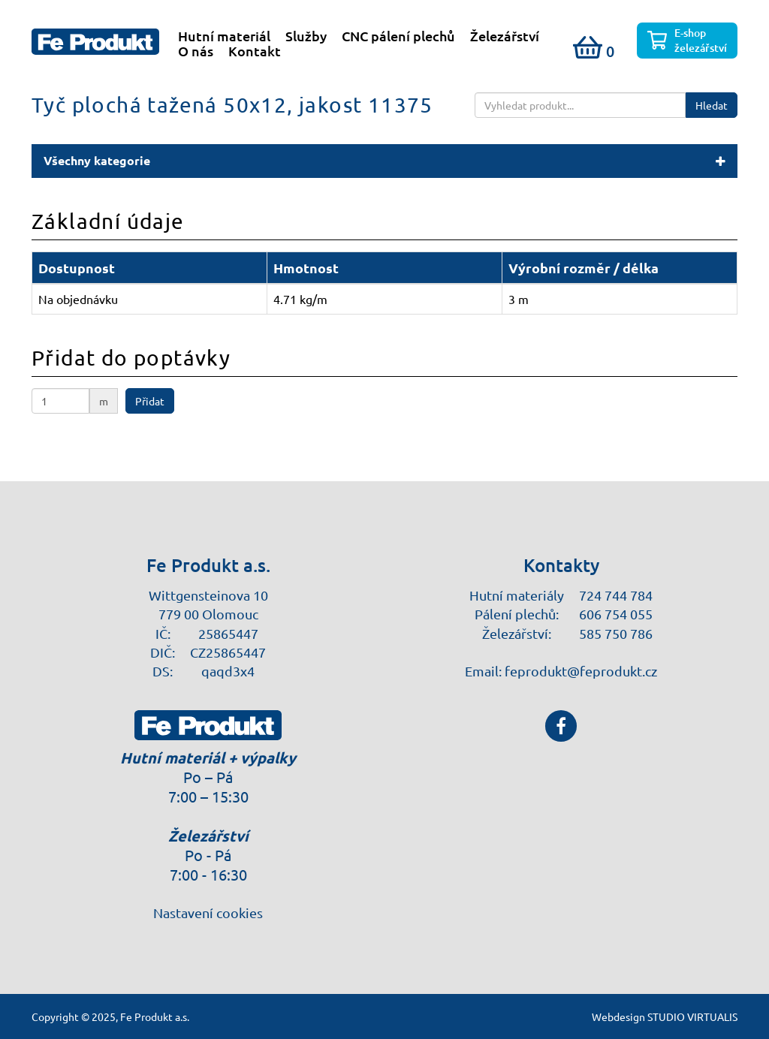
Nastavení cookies (208, 912)
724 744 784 (616, 595)
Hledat (711, 105)
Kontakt (254, 51)
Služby (306, 36)
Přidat (149, 401)
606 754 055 (616, 614)
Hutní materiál (224, 36)
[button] (384, 161)
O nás (195, 51)
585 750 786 (616, 633)
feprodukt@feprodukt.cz (581, 671)
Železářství (504, 36)
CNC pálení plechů (398, 36)
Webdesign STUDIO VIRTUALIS (664, 1016)
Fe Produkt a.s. (154, 1016)
